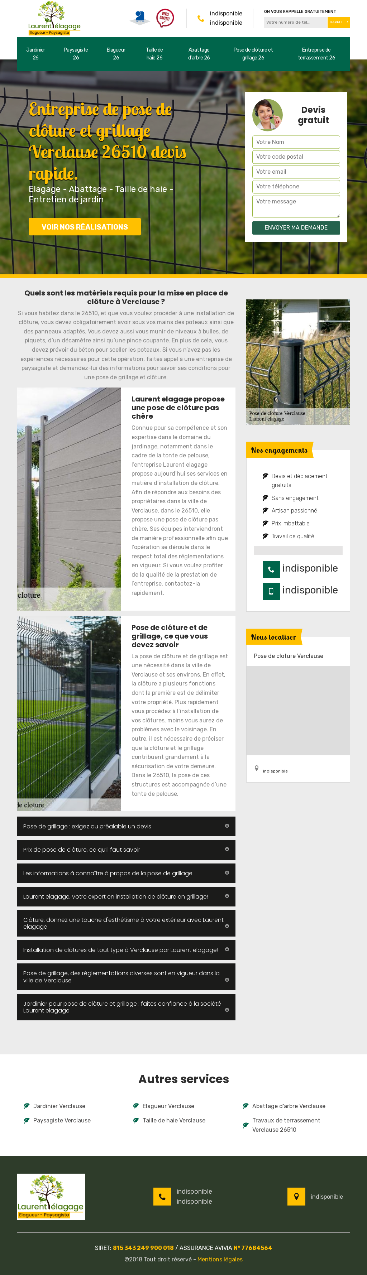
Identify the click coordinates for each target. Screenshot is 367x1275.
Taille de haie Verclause (169, 1120)
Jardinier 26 (35, 54)
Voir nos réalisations (85, 227)
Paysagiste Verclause (57, 1120)
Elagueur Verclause (163, 1106)
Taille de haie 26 (154, 54)
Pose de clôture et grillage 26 (253, 54)
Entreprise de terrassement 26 (316, 54)
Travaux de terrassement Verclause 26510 (281, 1125)
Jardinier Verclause (54, 1106)
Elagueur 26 (116, 54)
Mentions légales (220, 1259)
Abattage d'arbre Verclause (284, 1106)
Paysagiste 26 (76, 54)
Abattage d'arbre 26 (199, 54)
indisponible (226, 13)
